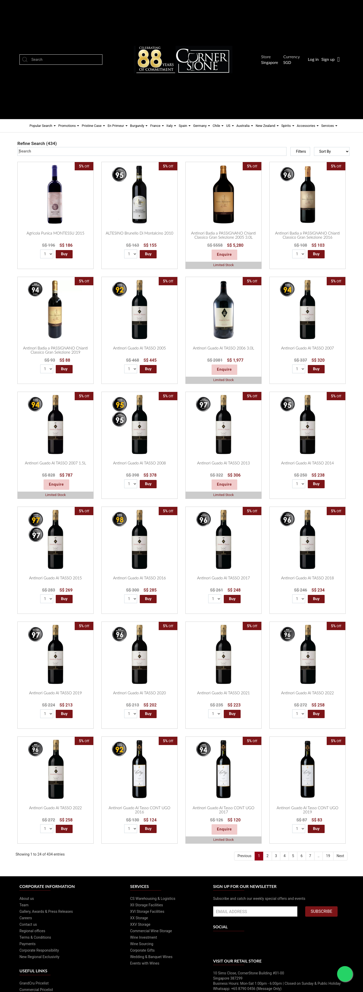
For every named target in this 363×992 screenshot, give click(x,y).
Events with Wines (144, 963)
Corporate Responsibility (39, 950)
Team (24, 905)
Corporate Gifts (142, 950)
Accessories (308, 126)
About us (26, 898)
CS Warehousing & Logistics (153, 898)
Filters (301, 151)
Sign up (328, 59)
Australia (244, 126)
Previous (245, 856)
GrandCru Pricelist (34, 983)
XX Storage (139, 918)
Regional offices (32, 931)
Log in (313, 59)
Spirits (287, 126)
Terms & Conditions (35, 937)
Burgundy (139, 126)
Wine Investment (143, 937)
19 (328, 856)
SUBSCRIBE (321, 911)
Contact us (28, 924)
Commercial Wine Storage (151, 931)
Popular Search (43, 126)
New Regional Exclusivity (39, 957)
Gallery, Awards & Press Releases (46, 911)
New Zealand (267, 126)
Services (329, 126)
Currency (293, 56)
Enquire (224, 254)
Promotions (68, 126)
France (157, 126)
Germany (201, 126)
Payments (27, 944)
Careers (25, 918)
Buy (64, 254)
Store (267, 56)
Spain (185, 126)
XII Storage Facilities (146, 905)
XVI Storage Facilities (147, 911)
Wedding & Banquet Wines (151, 957)
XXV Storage (140, 924)
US (230, 126)
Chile (218, 126)
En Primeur (118, 126)
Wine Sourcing (141, 944)
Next (340, 856)
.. (318, 856)
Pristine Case (93, 126)
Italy (171, 126)
